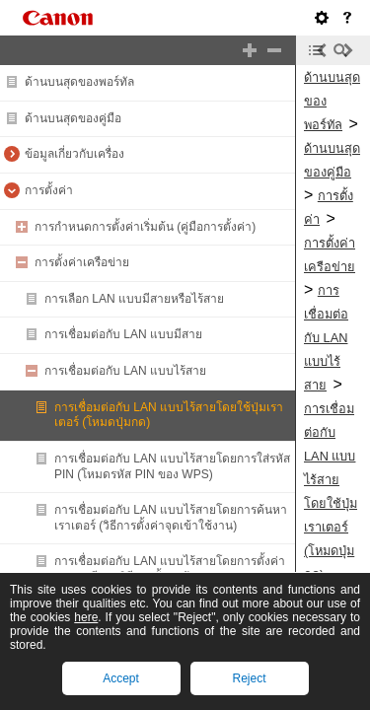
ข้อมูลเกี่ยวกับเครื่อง (74, 154)
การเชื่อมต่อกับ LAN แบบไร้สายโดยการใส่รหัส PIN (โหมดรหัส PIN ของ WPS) (172, 466)
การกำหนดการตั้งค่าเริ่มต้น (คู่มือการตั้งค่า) (145, 227)
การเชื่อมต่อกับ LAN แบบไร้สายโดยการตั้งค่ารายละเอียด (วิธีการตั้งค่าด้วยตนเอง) (169, 569)
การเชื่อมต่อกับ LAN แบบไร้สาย (125, 371)
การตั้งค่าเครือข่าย (82, 262)
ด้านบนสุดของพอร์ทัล (79, 82)
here (86, 617)
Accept (121, 678)
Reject (248, 678)
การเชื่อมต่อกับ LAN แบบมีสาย (123, 334)
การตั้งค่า (49, 190)
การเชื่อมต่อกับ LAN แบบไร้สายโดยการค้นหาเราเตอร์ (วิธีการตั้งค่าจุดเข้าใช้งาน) (170, 517)
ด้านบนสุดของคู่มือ (73, 118)
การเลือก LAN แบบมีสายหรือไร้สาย (134, 299)
